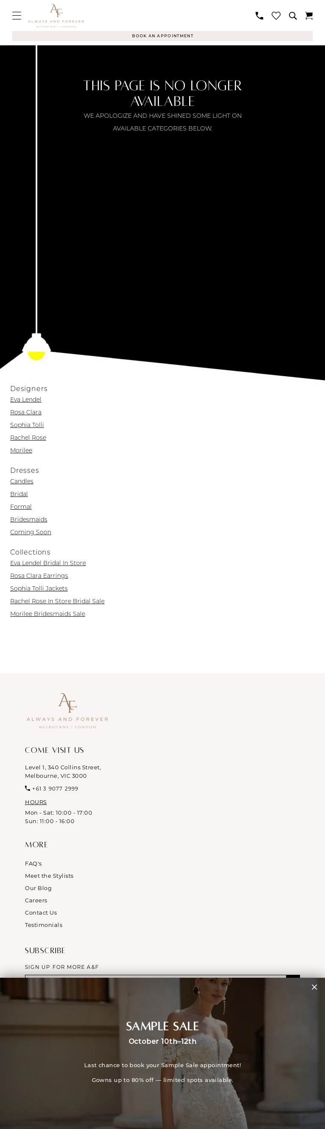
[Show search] (293, 15)
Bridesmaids (28, 520)
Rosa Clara (25, 413)
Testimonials (43, 925)
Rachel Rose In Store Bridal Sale (57, 602)
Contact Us (41, 913)
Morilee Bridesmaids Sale (47, 615)
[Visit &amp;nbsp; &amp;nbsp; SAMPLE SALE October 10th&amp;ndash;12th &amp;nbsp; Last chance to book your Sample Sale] (162, 1053)
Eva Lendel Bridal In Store (48, 564)
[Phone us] (259, 15)
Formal (21, 507)
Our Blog (38, 888)
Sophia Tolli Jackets (39, 589)
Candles (21, 482)
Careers (36, 901)
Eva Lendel (25, 400)
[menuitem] (16, 15)
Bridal (19, 495)
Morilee (21, 451)
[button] (16, 15)
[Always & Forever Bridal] (56, 16)
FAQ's (33, 864)
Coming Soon (30, 533)
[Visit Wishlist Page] (276, 15)
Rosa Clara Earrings (39, 576)
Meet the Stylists (49, 876)
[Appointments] (162, 36)
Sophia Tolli (27, 426)
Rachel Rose (28, 438)
